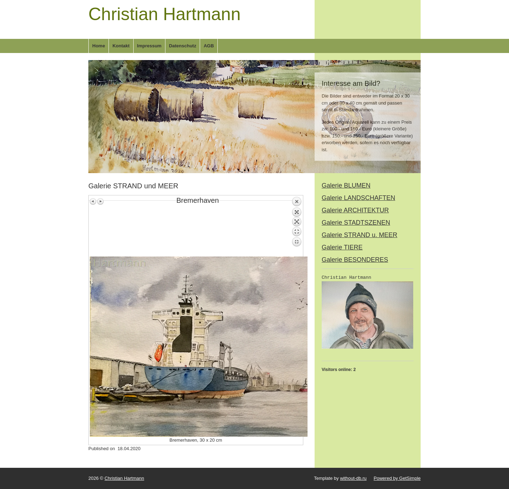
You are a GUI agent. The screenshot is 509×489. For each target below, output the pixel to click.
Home (98, 45)
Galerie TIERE (342, 247)
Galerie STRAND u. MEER (359, 234)
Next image (100, 201)
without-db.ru (353, 478)
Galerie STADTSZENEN (356, 222)
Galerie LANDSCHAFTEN (358, 197)
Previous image (93, 201)
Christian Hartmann (164, 14)
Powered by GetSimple (397, 478)
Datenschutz (182, 45)
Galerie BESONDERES (355, 259)
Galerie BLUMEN (346, 185)
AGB (209, 45)
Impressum (149, 45)
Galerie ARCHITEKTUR (355, 210)
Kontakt (120, 45)
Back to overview (296, 226)
